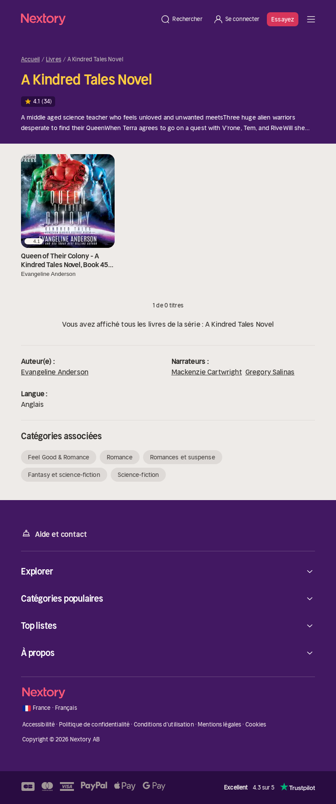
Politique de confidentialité (94, 724)
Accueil (30, 59)
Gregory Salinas (269, 371)
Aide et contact (54, 533)
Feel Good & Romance (58, 457)
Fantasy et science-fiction (64, 475)
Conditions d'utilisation (164, 724)
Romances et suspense (182, 457)
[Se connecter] (236, 19)
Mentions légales (219, 724)
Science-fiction (138, 475)
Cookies (255, 724)
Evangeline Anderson (54, 371)
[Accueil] (88, 19)
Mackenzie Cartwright (207, 371)
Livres (53, 59)
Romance (120, 457)
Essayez (282, 19)
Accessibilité (38, 724)
